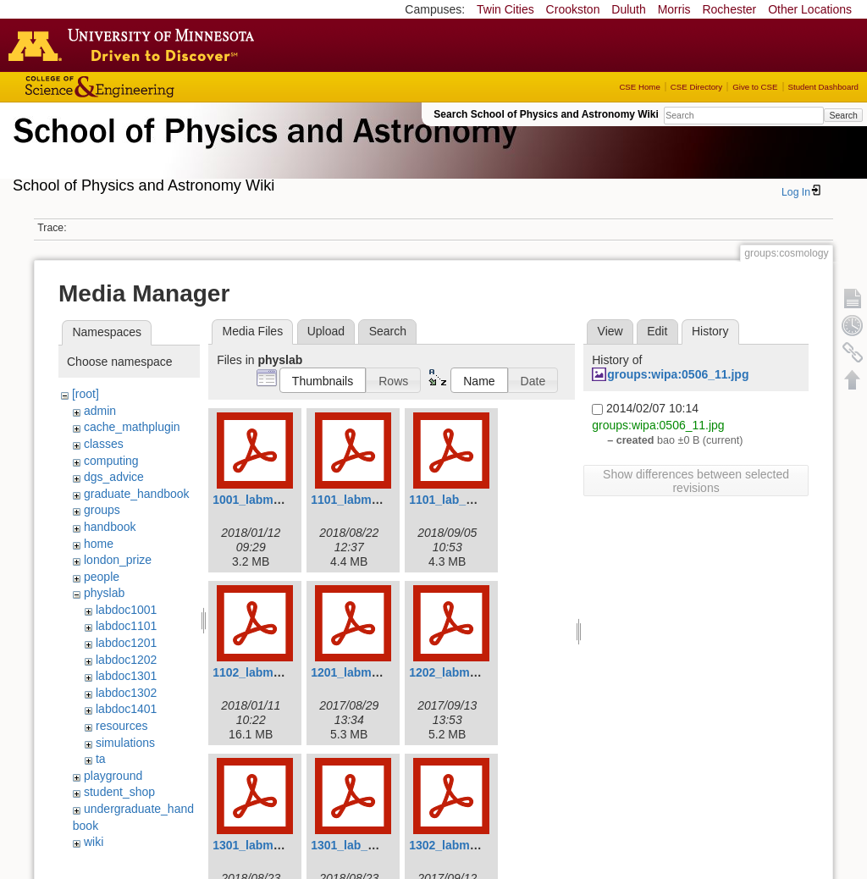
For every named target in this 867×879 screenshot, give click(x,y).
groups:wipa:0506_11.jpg (677, 374)
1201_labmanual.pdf (367, 672)
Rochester (729, 9)
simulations (125, 742)
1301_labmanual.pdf (269, 845)
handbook (110, 526)
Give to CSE (754, 86)
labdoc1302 (126, 692)
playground (113, 775)
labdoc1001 (126, 609)
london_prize (118, 560)
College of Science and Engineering (152, 87)
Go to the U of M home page (135, 45)
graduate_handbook (137, 493)
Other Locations (810, 9)
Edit (657, 331)
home (98, 543)
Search (843, 115)
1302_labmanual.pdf (465, 845)
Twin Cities (505, 9)
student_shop (119, 792)
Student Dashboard (823, 86)
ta (101, 759)
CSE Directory (696, 86)
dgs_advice (114, 477)
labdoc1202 (126, 659)
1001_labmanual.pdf (269, 499)
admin (100, 410)
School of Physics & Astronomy (262, 150)
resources (121, 725)
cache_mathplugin (132, 427)
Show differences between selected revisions (696, 481)
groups (102, 510)
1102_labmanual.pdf (269, 672)
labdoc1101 (126, 626)
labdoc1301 (126, 676)
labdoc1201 (126, 643)
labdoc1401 (126, 709)
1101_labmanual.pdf (367, 499)
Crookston (573, 9)
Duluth (628, 9)
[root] (85, 394)
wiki (93, 842)
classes (104, 444)
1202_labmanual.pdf (465, 672)
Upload (326, 331)
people (101, 576)
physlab (104, 593)
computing (111, 460)
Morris (674, 9)
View (610, 331)
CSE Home (639, 86)
